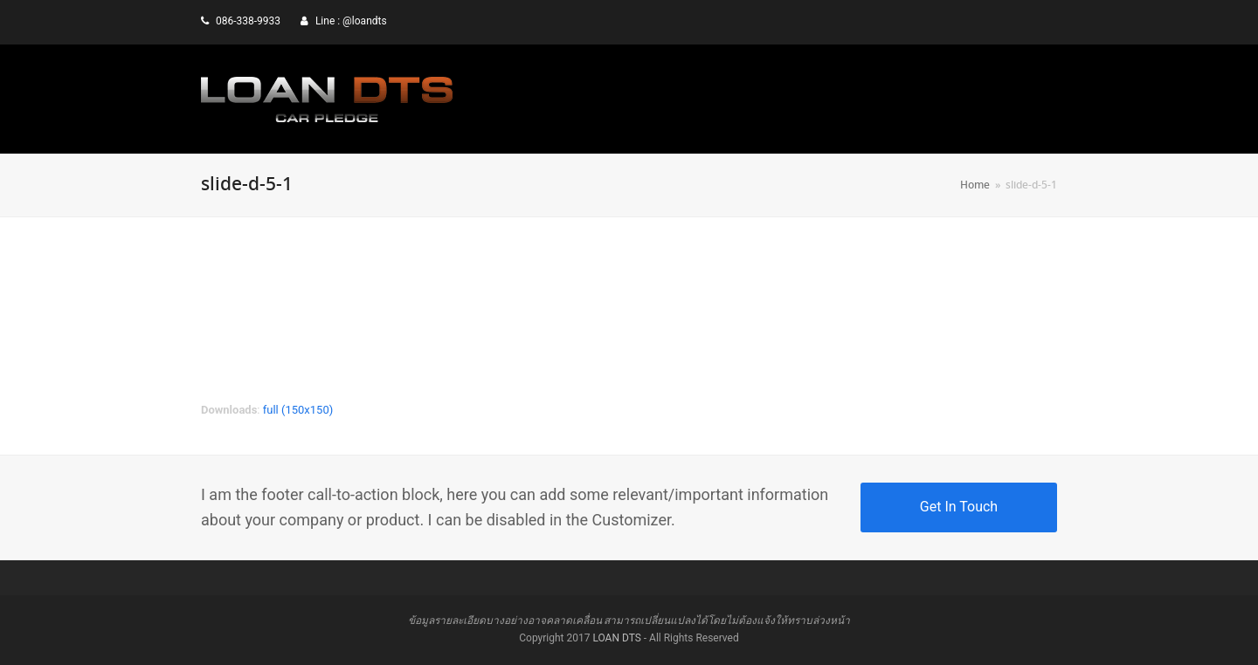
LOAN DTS (616, 638)
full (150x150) (298, 409)
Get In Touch (959, 506)
